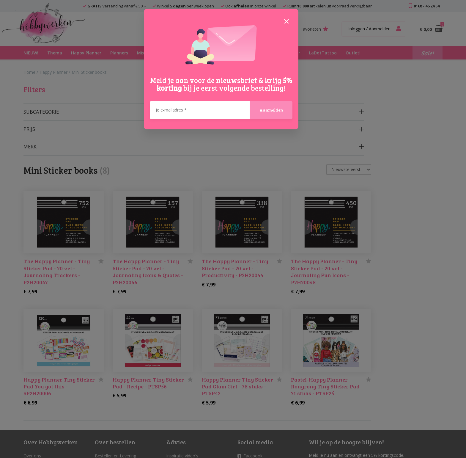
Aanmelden (271, 110)
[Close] (286, 20)
